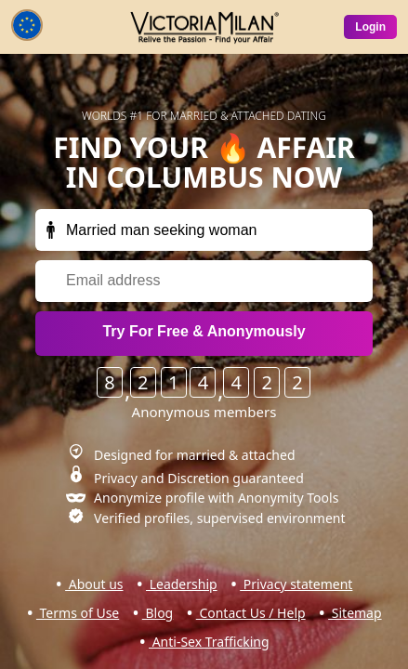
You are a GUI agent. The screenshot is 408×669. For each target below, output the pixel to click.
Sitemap (354, 613)
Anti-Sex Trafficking (209, 641)
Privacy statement (296, 584)
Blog (157, 613)
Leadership (181, 584)
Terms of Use (77, 613)
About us (94, 584)
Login (370, 26)
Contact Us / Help (251, 613)
